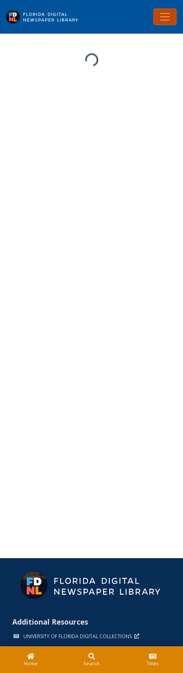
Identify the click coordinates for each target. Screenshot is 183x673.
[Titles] (152, 660)
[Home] (30, 660)
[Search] (91, 660)
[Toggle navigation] (165, 17)
